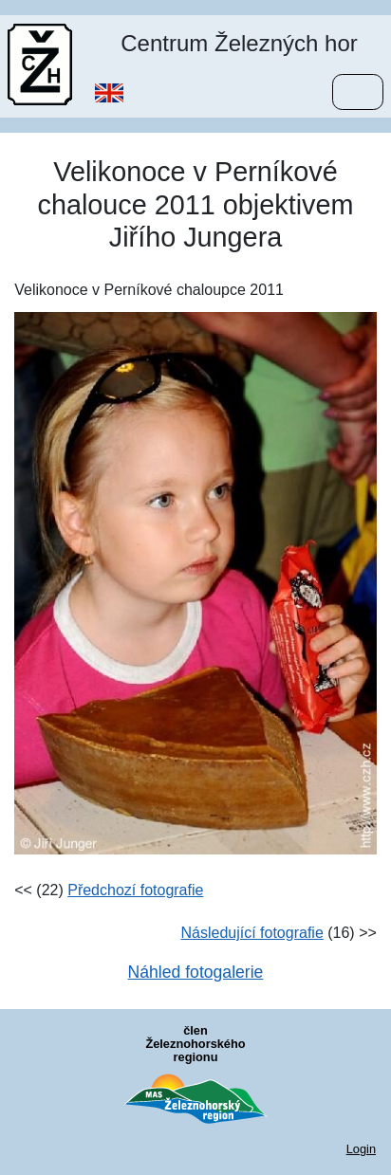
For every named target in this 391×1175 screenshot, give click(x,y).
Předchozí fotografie (135, 890)
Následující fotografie (251, 933)
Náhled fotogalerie (196, 972)
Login (361, 1149)
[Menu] (357, 92)
